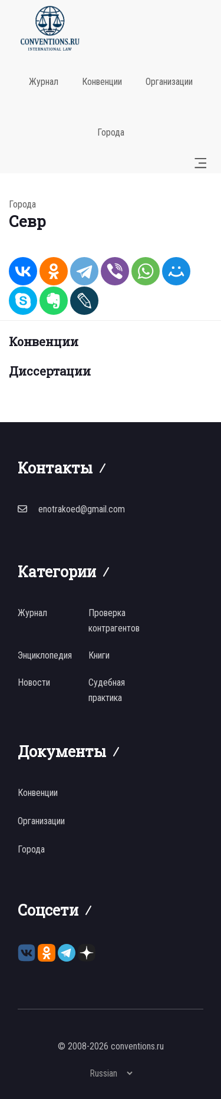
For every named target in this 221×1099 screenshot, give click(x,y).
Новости (34, 682)
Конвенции (102, 81)
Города (110, 132)
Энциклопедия (45, 655)
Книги (99, 655)
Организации (169, 81)
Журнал (43, 81)
